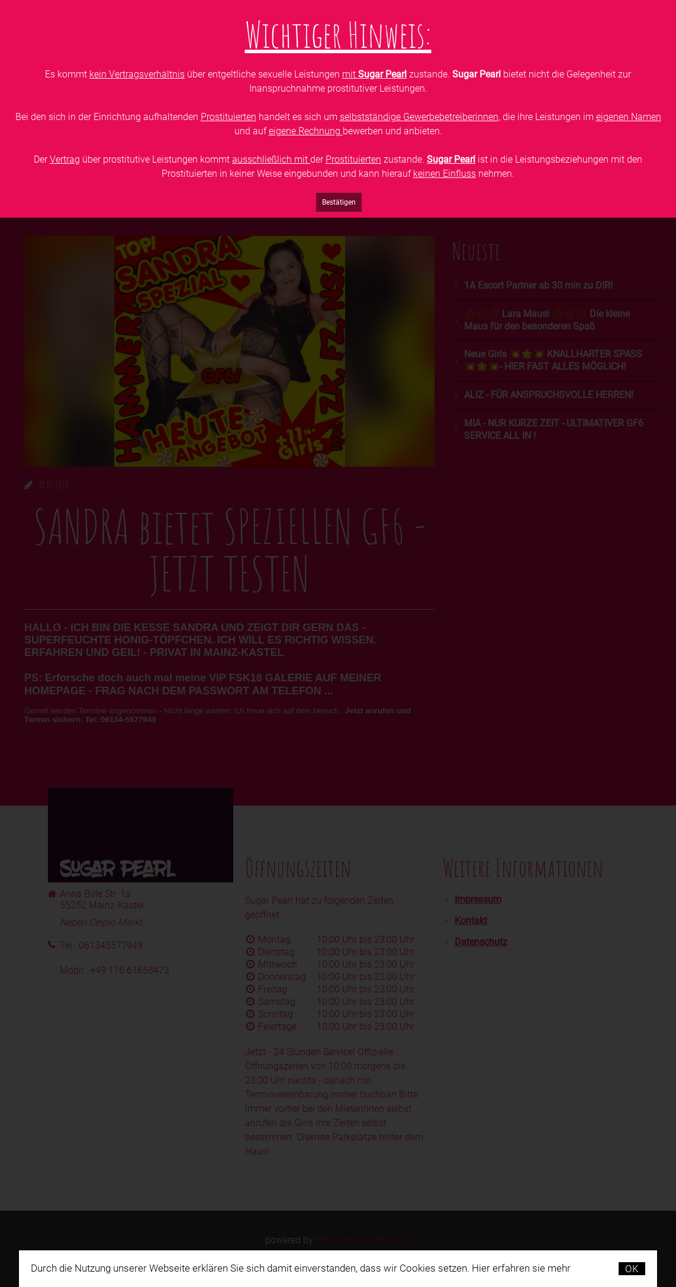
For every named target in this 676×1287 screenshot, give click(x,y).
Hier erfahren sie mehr (521, 1268)
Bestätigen (339, 202)
